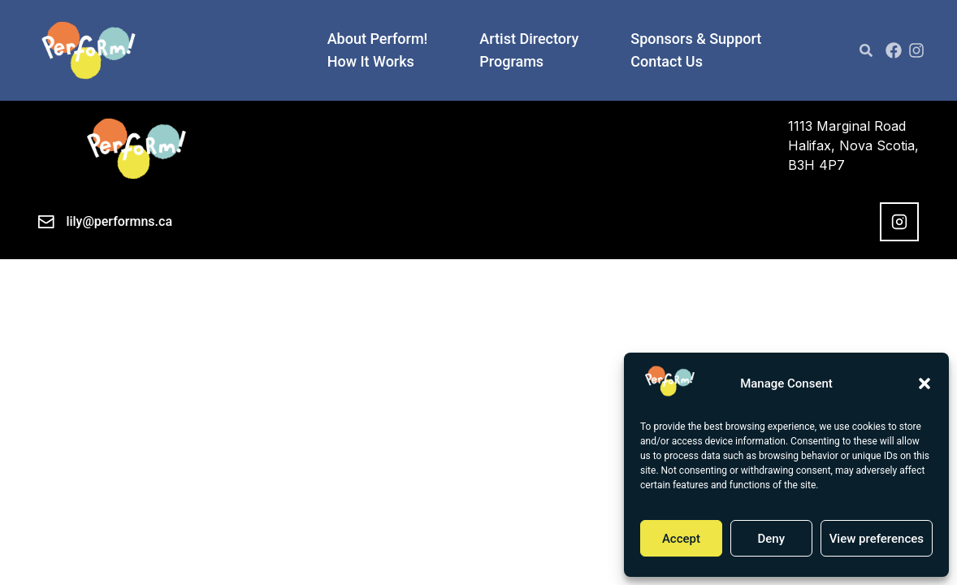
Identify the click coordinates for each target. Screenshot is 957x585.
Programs (511, 62)
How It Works (370, 62)
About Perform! (377, 39)
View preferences (876, 538)
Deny (771, 538)
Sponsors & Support (695, 39)
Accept (681, 538)
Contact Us (666, 62)
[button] (924, 383)
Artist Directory (528, 39)
